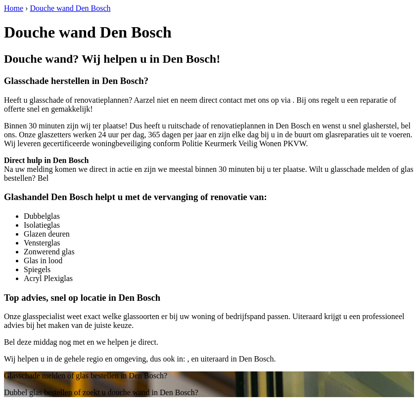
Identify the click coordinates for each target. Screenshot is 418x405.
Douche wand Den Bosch (70, 8)
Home (13, 8)
